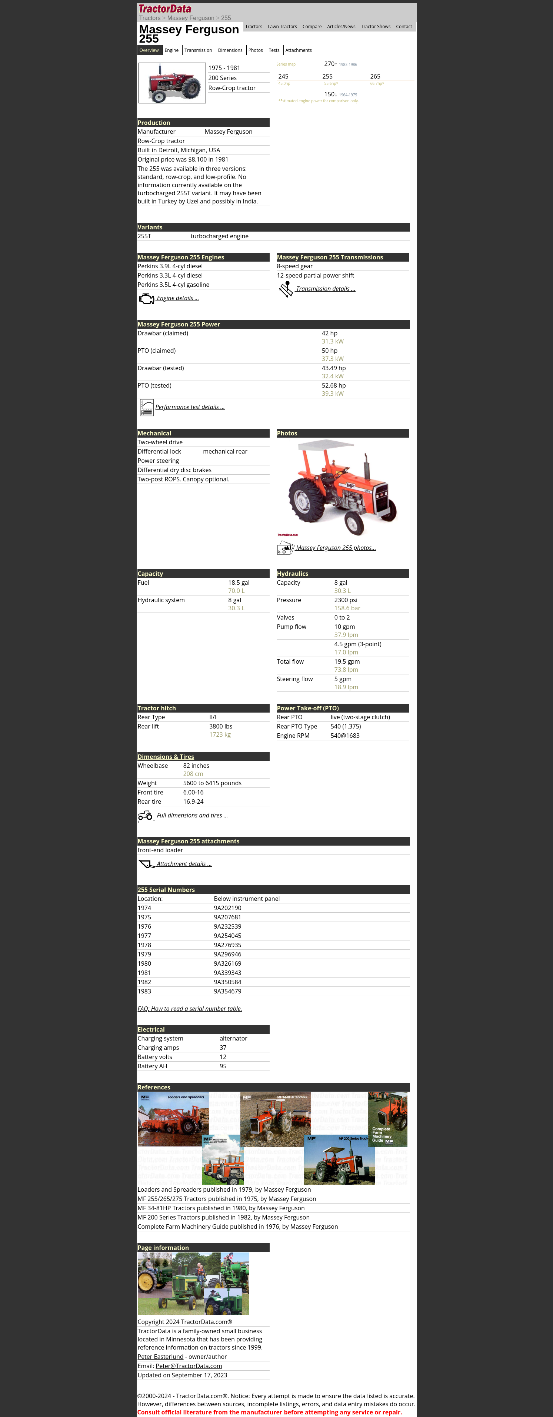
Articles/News (341, 26)
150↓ (340, 94)
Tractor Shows (376, 26)
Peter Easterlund (161, 1357)
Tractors (150, 18)
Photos (256, 50)
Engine (172, 50)
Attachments (299, 50)
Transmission (198, 50)
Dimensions (230, 50)
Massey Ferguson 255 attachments (189, 841)
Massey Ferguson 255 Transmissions (330, 257)
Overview (149, 50)
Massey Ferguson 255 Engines (181, 257)
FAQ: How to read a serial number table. (190, 1009)
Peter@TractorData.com (189, 1366)
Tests (274, 50)
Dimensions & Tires (166, 757)
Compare (312, 26)
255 (226, 18)
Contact (404, 26)
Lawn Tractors (282, 26)
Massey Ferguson (190, 18)
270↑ (340, 64)
